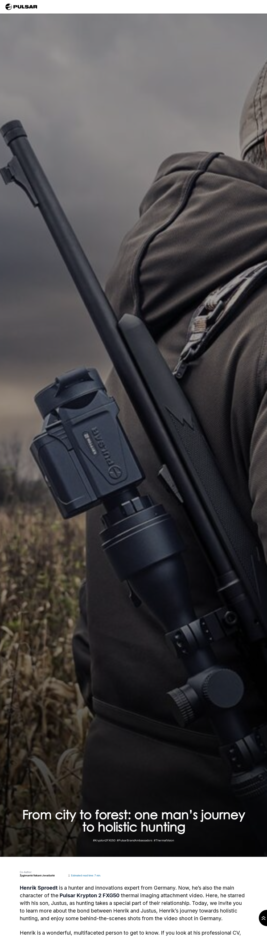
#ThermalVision (164, 840)
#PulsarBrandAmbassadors (134, 840)
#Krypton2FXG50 (104, 840)
